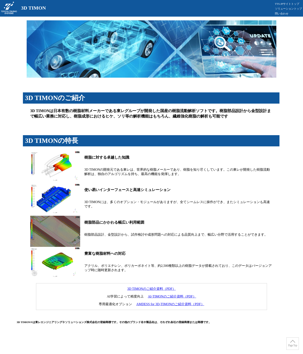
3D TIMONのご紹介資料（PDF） (151, 288)
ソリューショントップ (288, 8)
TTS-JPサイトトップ (287, 3)
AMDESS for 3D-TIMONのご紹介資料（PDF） (170, 304)
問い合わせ (281, 13)
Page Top (292, 345)
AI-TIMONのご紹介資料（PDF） (172, 296)
